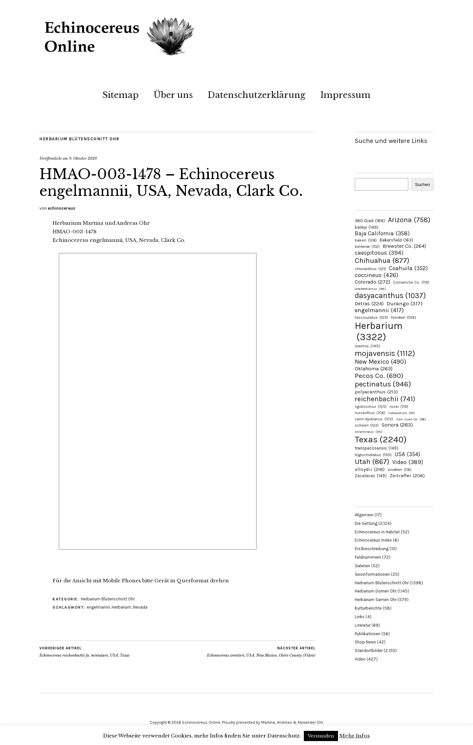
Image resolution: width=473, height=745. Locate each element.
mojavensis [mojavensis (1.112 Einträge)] (385, 353)
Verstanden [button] (321, 736)
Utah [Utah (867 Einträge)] (372, 461)
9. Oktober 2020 (83, 158)
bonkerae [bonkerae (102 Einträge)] (367, 246)
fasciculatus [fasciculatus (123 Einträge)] (371, 317)
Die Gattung (366, 523)
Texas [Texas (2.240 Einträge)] (381, 439)
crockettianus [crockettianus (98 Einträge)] (370, 289)
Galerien (362, 565)
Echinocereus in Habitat (377, 531)
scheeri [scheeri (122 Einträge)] (367, 425)
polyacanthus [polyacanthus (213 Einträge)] (376, 392)
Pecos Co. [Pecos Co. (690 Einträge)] (379, 376)
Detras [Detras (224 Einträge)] (369, 304)
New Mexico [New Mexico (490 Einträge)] (380, 361)
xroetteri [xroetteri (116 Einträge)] (400, 469)
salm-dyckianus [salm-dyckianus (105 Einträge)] (374, 419)
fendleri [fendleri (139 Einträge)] (403, 317)
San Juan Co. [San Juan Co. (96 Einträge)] (411, 419)
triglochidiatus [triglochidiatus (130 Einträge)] (373, 455)
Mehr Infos (354, 736)
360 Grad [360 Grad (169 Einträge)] (370, 220)
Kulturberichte (368, 608)
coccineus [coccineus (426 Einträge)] (376, 275)
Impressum (345, 95)
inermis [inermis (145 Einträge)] (367, 345)
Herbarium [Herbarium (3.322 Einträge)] (378, 331)
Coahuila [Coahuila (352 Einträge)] (408, 268)
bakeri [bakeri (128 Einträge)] (366, 240)
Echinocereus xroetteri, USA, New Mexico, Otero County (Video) (261, 652)
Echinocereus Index (373, 540)
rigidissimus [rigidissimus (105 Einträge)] (371, 407)
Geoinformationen (372, 574)
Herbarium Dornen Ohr (375, 591)
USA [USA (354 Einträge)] (407, 454)
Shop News (365, 642)
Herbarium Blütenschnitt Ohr (79, 138)
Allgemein (364, 514)
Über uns (173, 95)
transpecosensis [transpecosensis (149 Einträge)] (376, 448)
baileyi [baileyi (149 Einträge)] (366, 227)
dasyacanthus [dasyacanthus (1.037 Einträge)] (390, 295)
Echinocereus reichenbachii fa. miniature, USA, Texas (84, 652)
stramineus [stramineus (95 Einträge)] (368, 432)
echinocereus (61, 208)
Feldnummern (368, 557)
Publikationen (367, 633)
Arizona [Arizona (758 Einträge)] (409, 220)
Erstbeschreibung (372, 548)
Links (360, 616)
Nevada (140, 607)
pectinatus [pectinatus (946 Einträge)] (383, 384)
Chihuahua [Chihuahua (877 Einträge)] (382, 260)
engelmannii (98, 607)
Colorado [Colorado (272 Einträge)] (372, 282)
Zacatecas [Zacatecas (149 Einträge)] (371, 475)
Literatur (363, 625)
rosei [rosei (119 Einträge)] (399, 406)
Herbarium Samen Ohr (375, 599)
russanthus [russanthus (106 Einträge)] (370, 413)
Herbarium (121, 607)
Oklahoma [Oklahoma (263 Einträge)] (374, 368)
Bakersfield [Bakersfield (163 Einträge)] (396, 240)
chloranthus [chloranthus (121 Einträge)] (370, 269)
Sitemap (120, 95)
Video (360, 659)
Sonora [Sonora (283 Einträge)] (397, 425)
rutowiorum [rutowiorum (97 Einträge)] (401, 413)
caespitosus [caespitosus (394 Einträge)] (379, 252)
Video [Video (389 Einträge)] (407, 462)
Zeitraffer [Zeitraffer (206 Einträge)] (407, 475)
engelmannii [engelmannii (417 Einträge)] (379, 310)
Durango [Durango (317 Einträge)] (404, 303)
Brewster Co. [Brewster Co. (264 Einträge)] (404, 246)
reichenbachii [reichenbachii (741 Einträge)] (385, 399)
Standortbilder (369, 650)
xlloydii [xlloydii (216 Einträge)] (370, 469)
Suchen (422, 184)
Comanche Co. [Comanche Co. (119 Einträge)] (411, 282)
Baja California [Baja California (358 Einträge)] (382, 233)
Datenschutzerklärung (256, 95)
